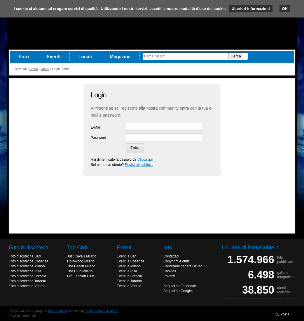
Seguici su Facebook (179, 286)
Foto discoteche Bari (25, 256)
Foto (24, 56)
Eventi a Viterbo (129, 286)
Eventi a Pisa (127, 271)
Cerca (235, 56)
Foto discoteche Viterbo (27, 286)
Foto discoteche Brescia (27, 276)
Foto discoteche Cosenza (28, 261)
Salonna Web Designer (101, 311)
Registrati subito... (139, 165)
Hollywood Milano (81, 261)
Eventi (54, 56)
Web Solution (57, 311)
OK (285, 8)
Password (98, 138)
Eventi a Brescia (129, 276)
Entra (134, 148)
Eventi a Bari (127, 256)
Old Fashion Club (80, 276)
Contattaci (171, 256)
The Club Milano (79, 271)
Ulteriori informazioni (251, 8)
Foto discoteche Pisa (25, 271)
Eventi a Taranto (129, 281)
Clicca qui (145, 159)
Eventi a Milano (129, 266)
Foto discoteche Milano (27, 266)
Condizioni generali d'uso (182, 266)
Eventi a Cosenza (130, 261)
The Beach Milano (81, 266)
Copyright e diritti (176, 261)
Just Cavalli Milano (81, 256)
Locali (85, 56)
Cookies (169, 271)
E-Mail (96, 127)
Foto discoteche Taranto (27, 281)
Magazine (120, 56)
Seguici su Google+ (178, 291)
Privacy (169, 276)
